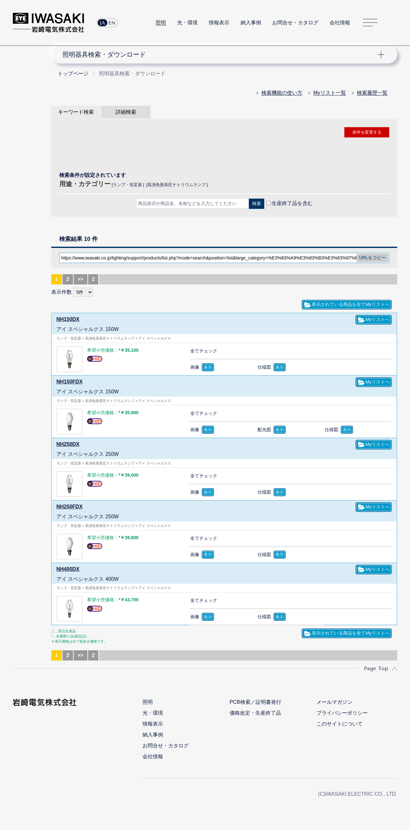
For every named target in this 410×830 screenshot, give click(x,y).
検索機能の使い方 (281, 92)
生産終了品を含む (292, 203)
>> (81, 279)
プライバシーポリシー (342, 713)
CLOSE (224, 220)
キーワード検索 (76, 112)
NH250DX (67, 444)
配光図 (264, 429)
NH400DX (67, 569)
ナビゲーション (220, 54)
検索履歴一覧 (372, 92)
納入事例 (251, 22)
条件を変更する (366, 132)
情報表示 (219, 22)
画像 (194, 367)
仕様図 (264, 367)
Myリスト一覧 (329, 92)
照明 (161, 22)
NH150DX (67, 319)
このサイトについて (339, 724)
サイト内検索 (393, 23)
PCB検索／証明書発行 (255, 702)
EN (112, 23)
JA (102, 23)
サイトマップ (370, 23)
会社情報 (340, 22)
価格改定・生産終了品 (255, 713)
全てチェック (203, 350)
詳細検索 (126, 112)
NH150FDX (69, 381)
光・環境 (187, 22)
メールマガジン (334, 702)
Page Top (376, 668)
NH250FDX (69, 506)
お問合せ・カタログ (295, 22)
